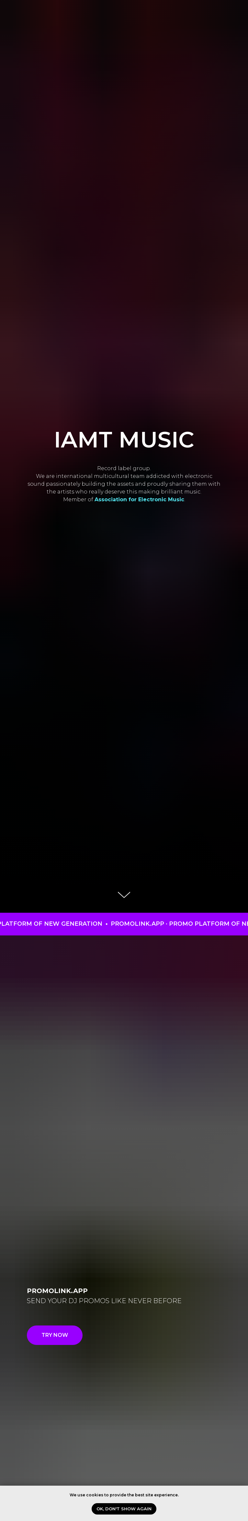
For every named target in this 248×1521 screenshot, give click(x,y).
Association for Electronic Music (139, 499)
